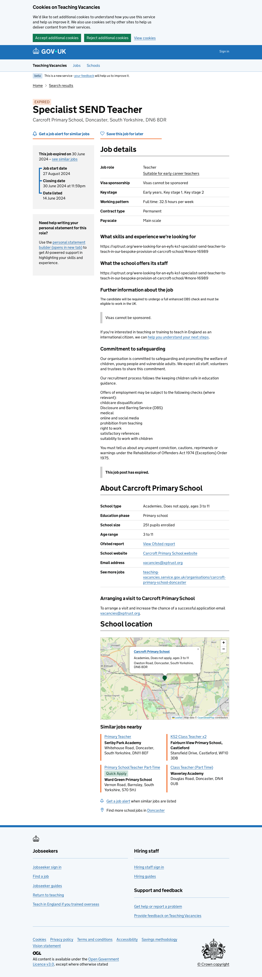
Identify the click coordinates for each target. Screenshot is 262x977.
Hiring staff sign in (149, 867)
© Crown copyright (213, 964)
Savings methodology (159, 939)
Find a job (41, 876)
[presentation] (164, 678)
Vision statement (47, 945)
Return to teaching (48, 895)
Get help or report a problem (158, 906)
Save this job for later (124, 134)
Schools (93, 65)
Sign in (224, 51)
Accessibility (127, 939)
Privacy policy (61, 939)
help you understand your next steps (178, 337)
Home (38, 85)
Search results (61, 85)
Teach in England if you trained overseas (66, 904)
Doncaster (156, 810)
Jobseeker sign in (47, 867)
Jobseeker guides (47, 885)
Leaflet (177, 717)
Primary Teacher (117, 736)
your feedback (84, 76)
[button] (165, 678)
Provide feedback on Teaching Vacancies (167, 915)
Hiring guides (145, 876)
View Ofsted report (159, 543)
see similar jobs (65, 159)
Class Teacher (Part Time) (192, 767)
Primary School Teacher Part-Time (132, 767)
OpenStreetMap (206, 717)
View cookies (145, 38)
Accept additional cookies (57, 37)
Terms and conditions (95, 939)
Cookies (39, 939)
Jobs (77, 65)
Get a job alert (118, 801)
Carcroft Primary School (152, 652)
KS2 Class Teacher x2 (189, 736)
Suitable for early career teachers (171, 173)
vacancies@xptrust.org (163, 562)
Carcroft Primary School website (170, 553)
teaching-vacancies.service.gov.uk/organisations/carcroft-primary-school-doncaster (184, 577)
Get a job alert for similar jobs (64, 134)
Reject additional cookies (108, 37)
